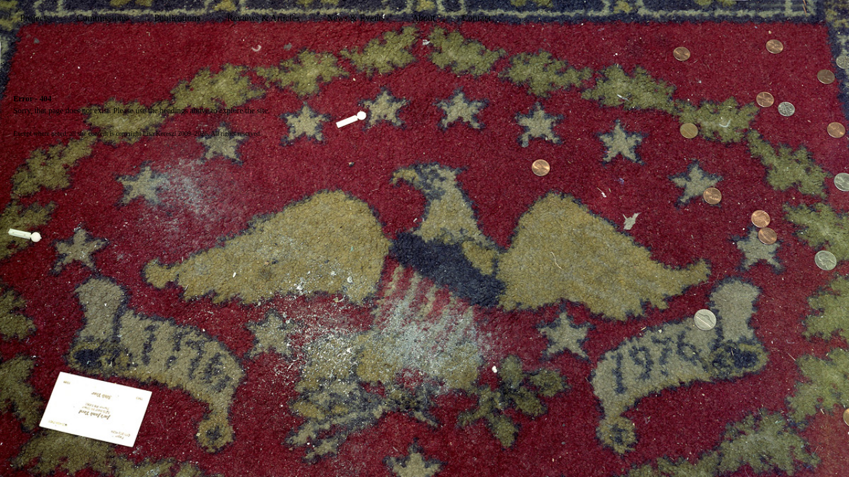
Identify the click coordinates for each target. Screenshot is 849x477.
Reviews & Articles (263, 18)
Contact (476, 18)
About (423, 18)
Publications (177, 18)
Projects (35, 18)
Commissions (102, 18)
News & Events (355, 18)
